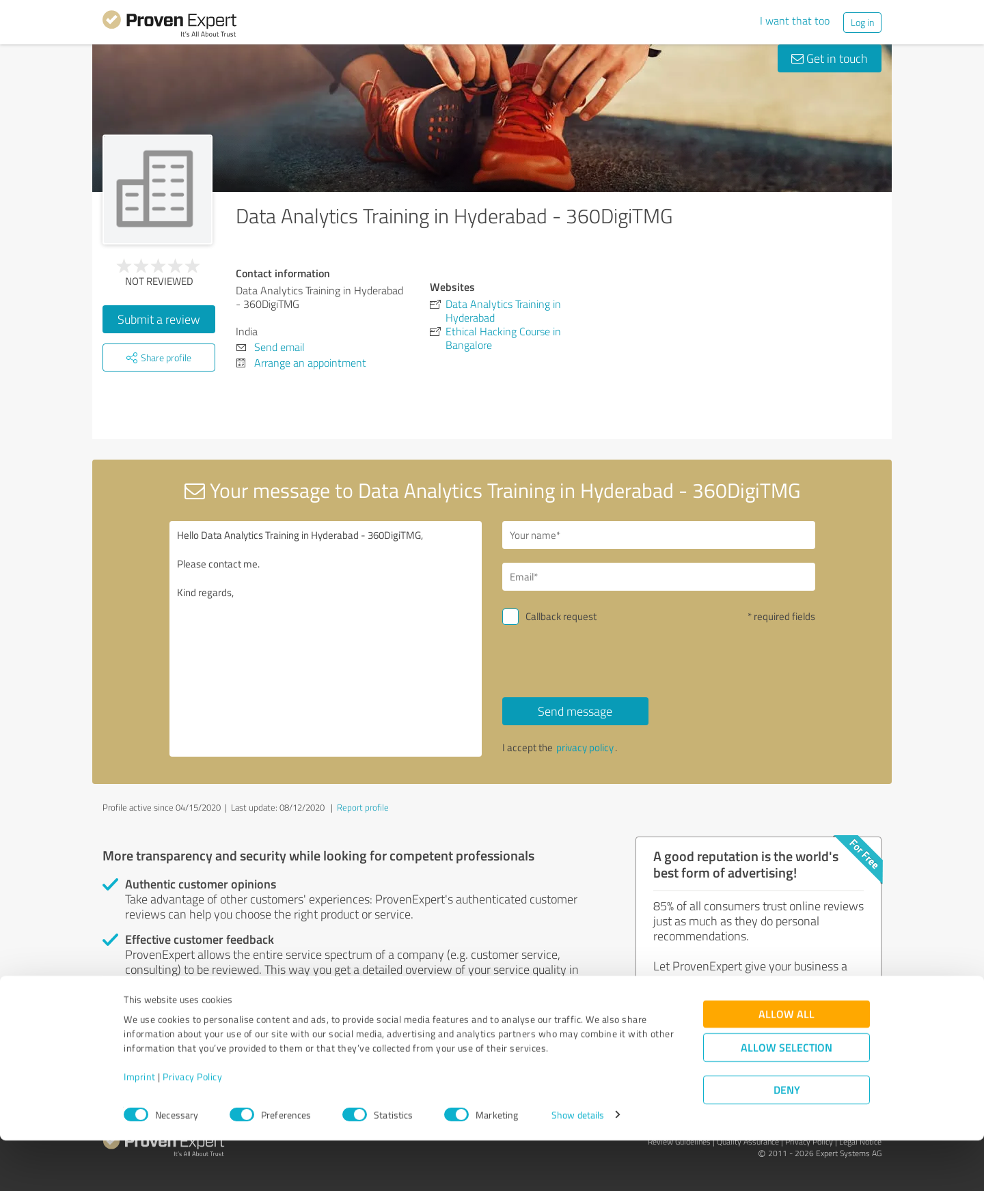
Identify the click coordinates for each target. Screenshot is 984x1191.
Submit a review (159, 319)
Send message (575, 711)
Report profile (363, 807)
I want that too (795, 20)
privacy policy (585, 747)
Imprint (140, 1127)
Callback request (561, 616)
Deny (787, 1140)
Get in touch (829, 58)
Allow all (786, 1064)
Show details (577, 1165)
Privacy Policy (192, 1127)
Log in (862, 22)
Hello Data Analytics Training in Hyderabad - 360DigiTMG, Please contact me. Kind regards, (325, 639)
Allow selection (786, 1098)
